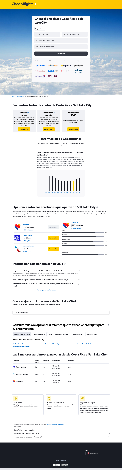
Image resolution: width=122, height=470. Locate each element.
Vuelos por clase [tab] (92, 334)
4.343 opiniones (28, 230)
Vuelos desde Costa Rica (85, 344)
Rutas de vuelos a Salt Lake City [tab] (58, 334)
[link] (24, 129)
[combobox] (39, 29)
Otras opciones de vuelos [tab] (22, 334)
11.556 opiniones (28, 252)
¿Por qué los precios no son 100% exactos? (62, 437)
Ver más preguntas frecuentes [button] (46, 290)
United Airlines (27, 235)
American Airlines (28, 246)
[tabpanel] (61, 175)
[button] (47, 34)
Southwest (26, 224)
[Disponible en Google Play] (57, 465)
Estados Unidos (20, 96)
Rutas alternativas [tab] (39, 334)
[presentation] (93, 105)
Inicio (13, 96)
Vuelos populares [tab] (77, 334)
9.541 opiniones (28, 241)
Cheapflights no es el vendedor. (62, 430)
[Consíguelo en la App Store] (65, 465)
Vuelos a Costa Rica (19, 344)
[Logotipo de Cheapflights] (22, 4)
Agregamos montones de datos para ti (62, 433)
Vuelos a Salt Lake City (52, 344)
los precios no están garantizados (55, 424)
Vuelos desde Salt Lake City (21, 346)
